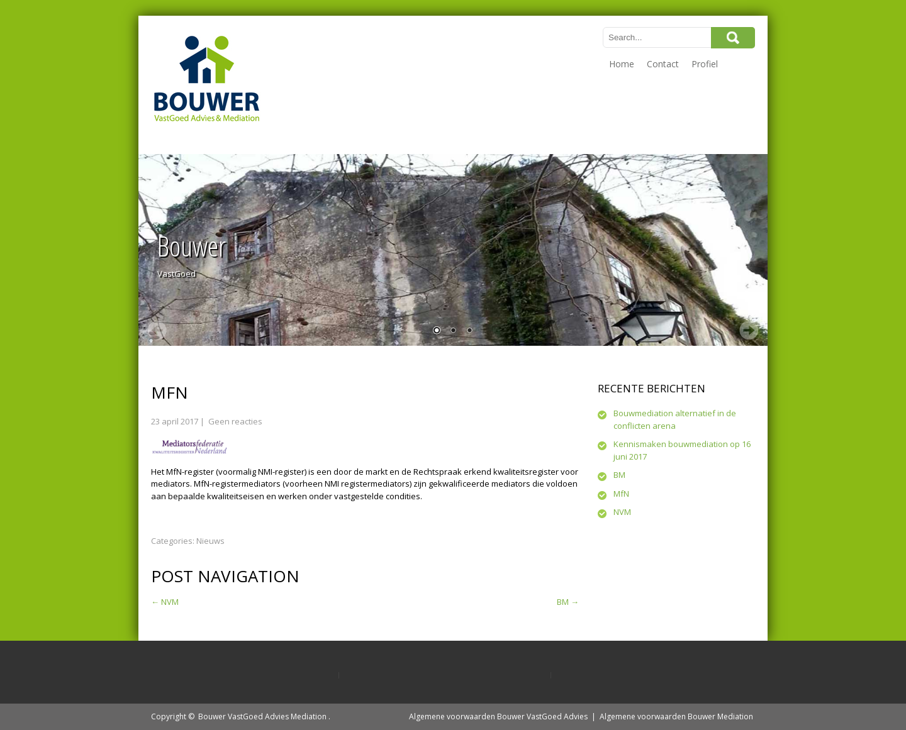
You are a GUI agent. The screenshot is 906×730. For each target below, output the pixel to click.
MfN (621, 493)
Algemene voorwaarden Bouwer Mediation (676, 716)
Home (621, 64)
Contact (663, 64)
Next (748, 330)
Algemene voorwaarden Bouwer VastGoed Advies (498, 716)
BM (568, 601)
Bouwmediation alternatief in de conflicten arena (674, 419)
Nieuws (210, 540)
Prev (157, 330)
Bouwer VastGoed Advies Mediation (262, 716)
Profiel (704, 64)
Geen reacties (235, 421)
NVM (165, 601)
